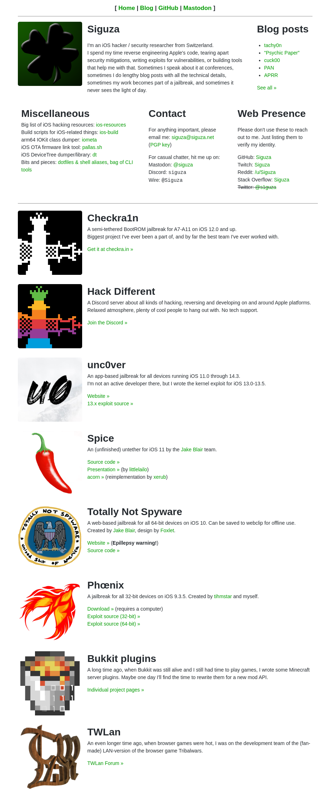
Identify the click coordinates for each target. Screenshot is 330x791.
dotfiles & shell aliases (82, 162)
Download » (101, 609)
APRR (271, 75)
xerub (160, 477)
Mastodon (197, 8)
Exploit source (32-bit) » (114, 616)
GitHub (168, 8)
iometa (89, 140)
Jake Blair (192, 449)
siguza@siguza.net (193, 137)
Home (126, 8)
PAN (269, 68)
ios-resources (111, 125)
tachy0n (273, 45)
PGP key (160, 145)
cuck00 (272, 60)
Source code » (104, 462)
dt (94, 155)
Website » (99, 396)
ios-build (109, 132)
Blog (146, 8)
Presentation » (104, 469)
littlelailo (138, 469)
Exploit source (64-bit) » (114, 624)
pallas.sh (92, 147)
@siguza (183, 165)
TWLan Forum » (106, 763)
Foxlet (167, 530)
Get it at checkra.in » (110, 249)
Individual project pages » (116, 690)
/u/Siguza (265, 172)
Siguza (263, 157)
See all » (266, 88)
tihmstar (223, 596)
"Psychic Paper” (282, 53)
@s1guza (265, 187)
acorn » (96, 477)
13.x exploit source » (110, 403)
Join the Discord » (108, 322)
